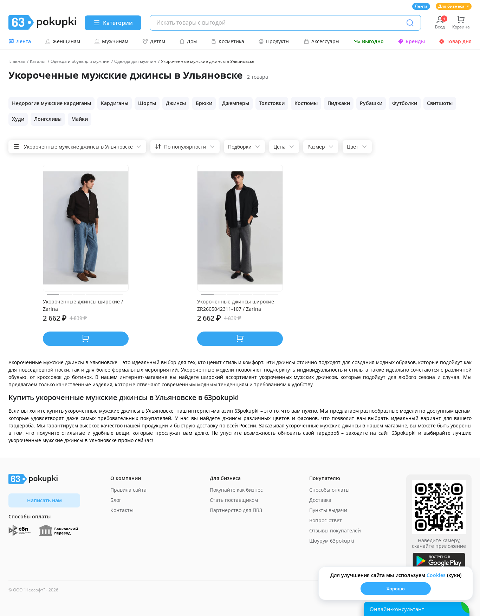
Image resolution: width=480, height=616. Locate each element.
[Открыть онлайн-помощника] (416, 609)
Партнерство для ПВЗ (236, 510)
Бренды (411, 41)
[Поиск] (410, 22)
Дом (188, 41)
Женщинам (62, 41)
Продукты (274, 41)
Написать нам (44, 500)
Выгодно (368, 41)
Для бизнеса (453, 6)
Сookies (436, 575)
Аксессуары (321, 41)
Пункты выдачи (328, 510)
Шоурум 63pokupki (331, 540)
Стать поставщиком (234, 500)
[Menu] (113, 22)
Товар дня (455, 41)
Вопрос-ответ (325, 520)
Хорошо (396, 588)
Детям (153, 41)
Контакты (122, 510)
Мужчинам (111, 41)
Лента (421, 6)
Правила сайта (128, 489)
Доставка (320, 500)
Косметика (227, 41)
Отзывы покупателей (335, 530)
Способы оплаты (329, 489)
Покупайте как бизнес (236, 489)
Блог (115, 500)
